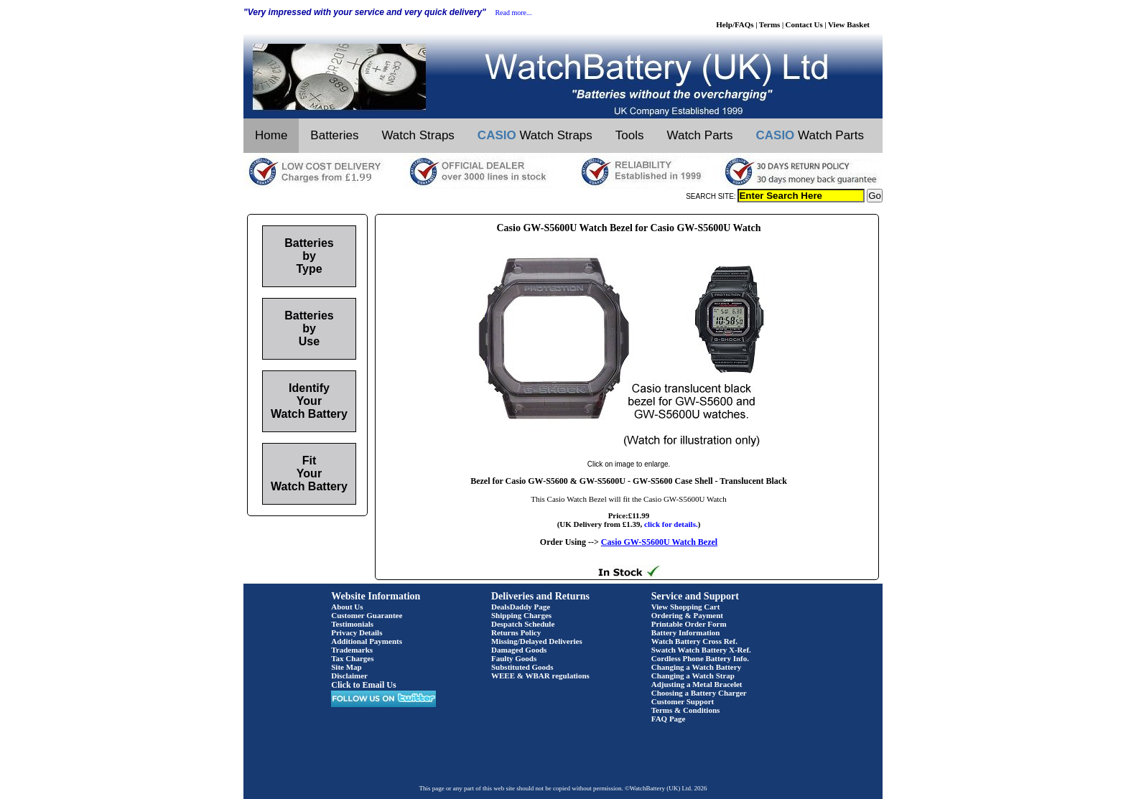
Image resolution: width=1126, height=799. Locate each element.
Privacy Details (356, 632)
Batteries (334, 135)
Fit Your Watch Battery (309, 473)
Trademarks (352, 649)
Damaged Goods (518, 649)
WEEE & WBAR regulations (540, 675)
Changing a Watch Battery (696, 667)
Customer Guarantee (366, 615)
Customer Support (683, 701)
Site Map (346, 667)
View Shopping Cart (685, 606)
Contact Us (804, 24)
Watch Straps (417, 135)
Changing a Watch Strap (693, 675)
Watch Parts (700, 135)
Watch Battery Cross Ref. (694, 641)
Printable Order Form (689, 624)
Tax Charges (352, 658)
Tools (629, 135)
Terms (770, 24)
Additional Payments (366, 641)
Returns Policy (516, 632)
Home (271, 135)
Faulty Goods (513, 658)
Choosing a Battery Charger (699, 692)
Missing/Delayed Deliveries (536, 641)
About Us (347, 606)
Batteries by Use (308, 328)
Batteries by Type (308, 256)
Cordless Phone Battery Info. (700, 658)
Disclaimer (349, 675)
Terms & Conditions (685, 710)
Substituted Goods (522, 667)
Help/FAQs (734, 24)
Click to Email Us (363, 685)
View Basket (849, 24)
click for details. (671, 524)
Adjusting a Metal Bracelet (697, 684)
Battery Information (685, 632)
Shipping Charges (521, 615)
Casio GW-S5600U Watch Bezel (659, 542)
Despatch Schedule (522, 624)
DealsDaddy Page (520, 606)
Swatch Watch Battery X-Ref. (701, 649)
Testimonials (352, 624)
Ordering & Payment (687, 615)
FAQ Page (668, 718)
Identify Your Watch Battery (309, 401)
